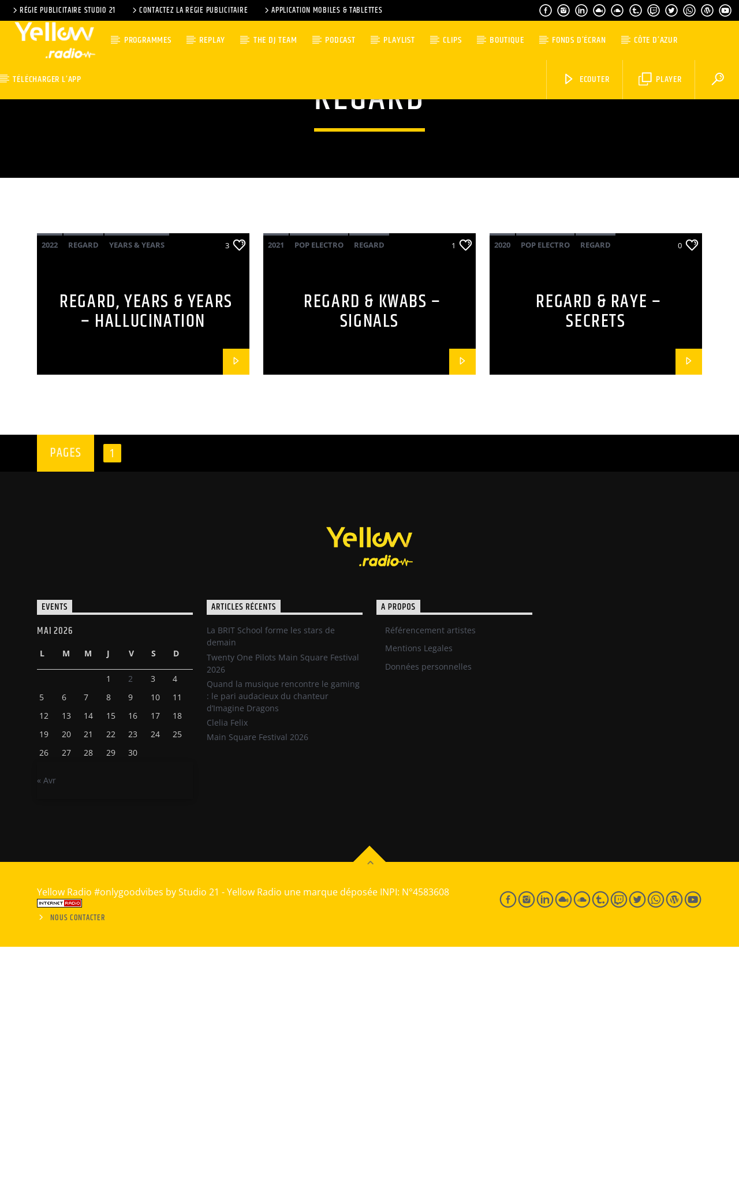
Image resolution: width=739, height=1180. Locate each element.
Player (660, 79)
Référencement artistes (430, 863)
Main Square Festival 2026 (257, 970)
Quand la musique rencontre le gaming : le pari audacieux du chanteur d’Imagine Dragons (283, 929)
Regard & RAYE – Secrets (598, 545)
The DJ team (275, 40)
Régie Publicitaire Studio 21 (63, 10)
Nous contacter (77, 1151)
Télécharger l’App (47, 79)
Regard (83, 478)
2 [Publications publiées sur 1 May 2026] (130, 911)
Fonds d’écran (579, 40)
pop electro (319, 478)
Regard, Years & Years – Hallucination (146, 545)
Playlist (399, 40)
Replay (212, 40)
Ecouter (585, 79)
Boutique (507, 40)
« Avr (46, 1013)
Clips (452, 40)
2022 (50, 478)
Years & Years (137, 478)
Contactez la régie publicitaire (189, 10)
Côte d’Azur (656, 40)
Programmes (147, 40)
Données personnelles (428, 899)
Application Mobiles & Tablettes (322, 10)
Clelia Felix (227, 955)
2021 (276, 478)
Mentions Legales (419, 881)
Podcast (340, 40)
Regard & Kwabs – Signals (372, 545)
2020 (502, 478)
